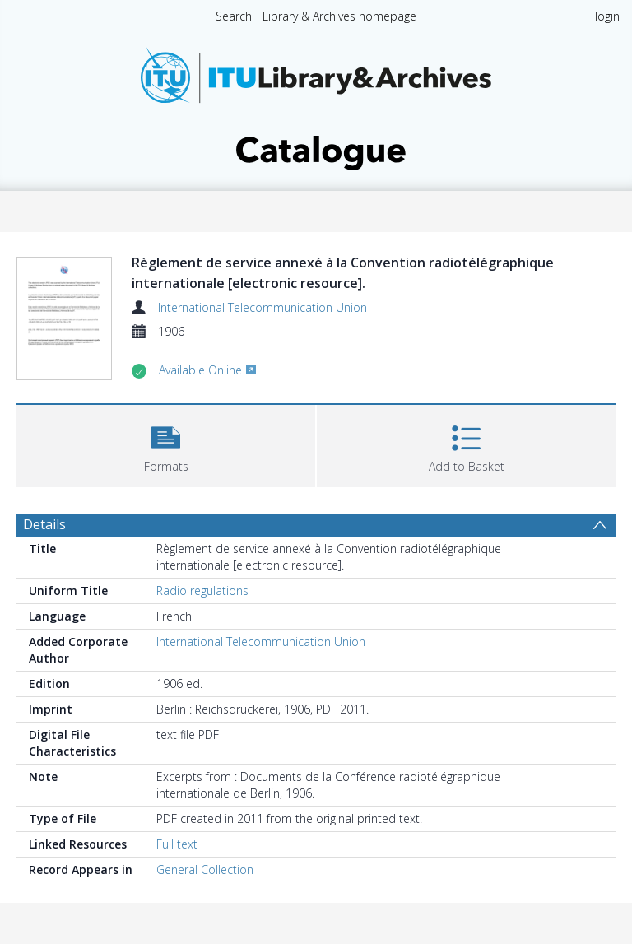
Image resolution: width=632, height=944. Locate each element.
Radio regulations (202, 590)
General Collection (204, 869)
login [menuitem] (607, 16)
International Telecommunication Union (262, 307)
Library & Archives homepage (339, 16)
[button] (165, 444)
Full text (177, 844)
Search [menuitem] (234, 16)
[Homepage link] (316, 104)
